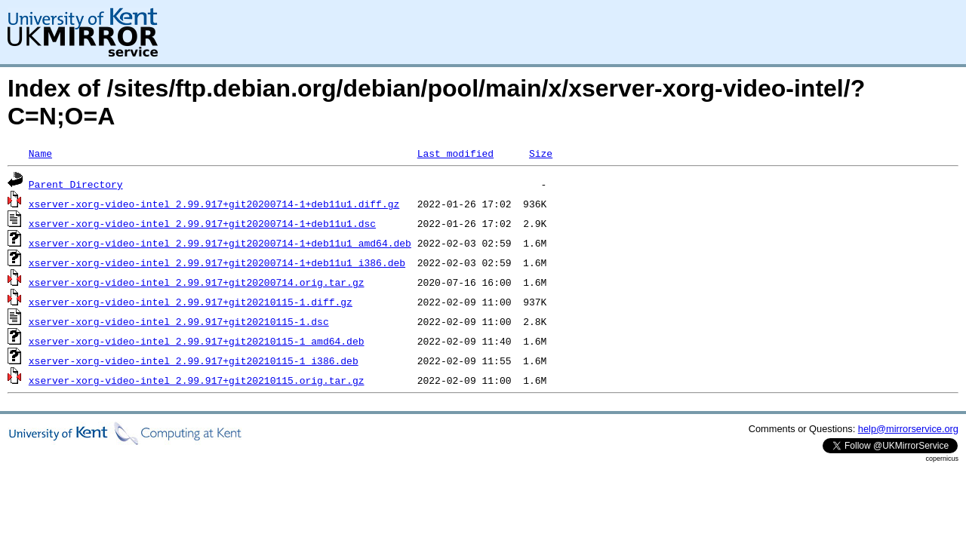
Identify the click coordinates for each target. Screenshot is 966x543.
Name (40, 153)
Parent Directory (76, 184)
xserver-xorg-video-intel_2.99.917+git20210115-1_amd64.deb (197, 341)
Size (540, 153)
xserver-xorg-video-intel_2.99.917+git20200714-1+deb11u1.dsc (202, 223)
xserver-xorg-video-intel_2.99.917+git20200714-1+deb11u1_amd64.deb (220, 243)
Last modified (455, 153)
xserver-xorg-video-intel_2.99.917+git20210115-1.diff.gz (190, 301)
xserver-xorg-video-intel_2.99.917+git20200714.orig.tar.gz (197, 282)
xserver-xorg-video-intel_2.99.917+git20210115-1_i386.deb (193, 360)
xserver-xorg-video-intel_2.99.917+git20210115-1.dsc (179, 321)
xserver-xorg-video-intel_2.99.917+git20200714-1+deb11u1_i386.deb (217, 262)
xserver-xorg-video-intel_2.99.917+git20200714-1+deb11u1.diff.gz (214, 203)
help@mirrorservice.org (908, 428)
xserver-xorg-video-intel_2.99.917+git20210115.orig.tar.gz (197, 380)
